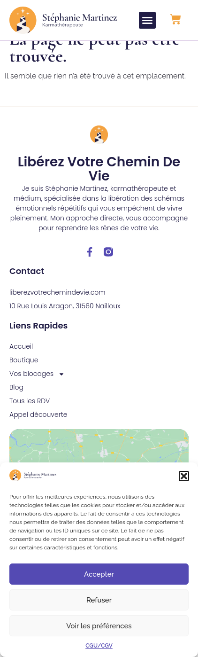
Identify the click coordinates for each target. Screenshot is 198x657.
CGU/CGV (99, 645)
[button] (184, 476)
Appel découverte (38, 428)
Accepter (99, 574)
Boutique (23, 374)
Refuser (99, 600)
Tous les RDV (29, 415)
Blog (16, 401)
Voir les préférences (98, 626)
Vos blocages (37, 388)
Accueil (21, 360)
